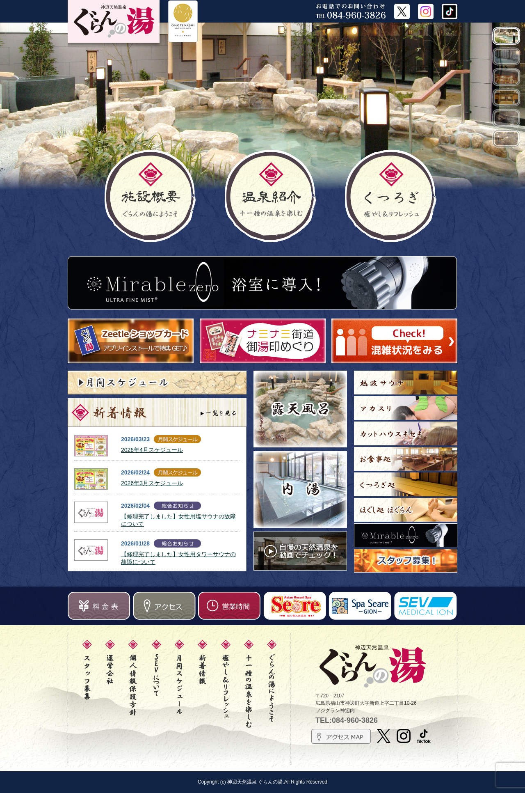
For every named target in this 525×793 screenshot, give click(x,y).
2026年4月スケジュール (152, 450)
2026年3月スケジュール (152, 483)
